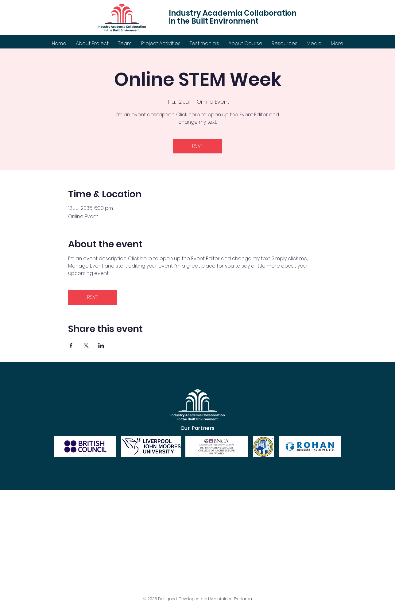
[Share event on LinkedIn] (101, 345)
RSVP (197, 145)
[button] (161, 43)
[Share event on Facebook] (71, 345)
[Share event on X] (86, 345)
